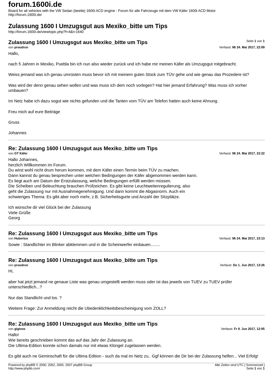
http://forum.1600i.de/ (25, 15)
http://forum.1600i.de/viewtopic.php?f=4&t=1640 (45, 32)
